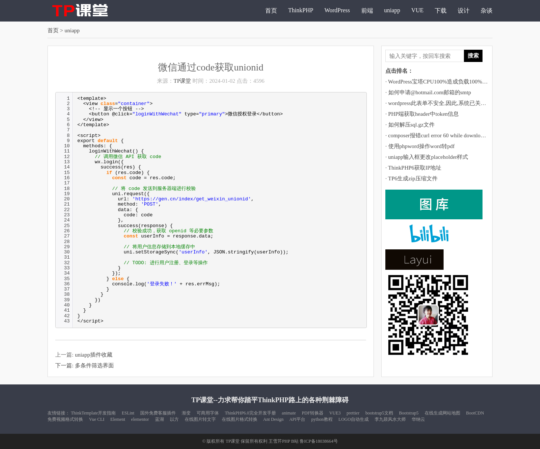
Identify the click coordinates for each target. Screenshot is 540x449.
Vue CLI (97, 419)
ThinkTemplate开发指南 (93, 413)
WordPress (337, 10)
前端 (367, 10)
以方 (174, 419)
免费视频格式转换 (65, 419)
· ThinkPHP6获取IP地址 (413, 168)
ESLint (128, 413)
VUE (417, 10)
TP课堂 (182, 81)
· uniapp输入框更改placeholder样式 (426, 157)
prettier (353, 413)
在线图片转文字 (200, 419)
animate (289, 413)
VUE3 (335, 413)
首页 (271, 10)
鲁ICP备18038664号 (319, 441)
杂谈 (487, 10)
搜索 (473, 55)
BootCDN (475, 413)
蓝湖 (159, 419)
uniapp (392, 10)
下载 (441, 10)
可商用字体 (208, 413)
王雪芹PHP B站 (284, 441)
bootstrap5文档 (379, 413)
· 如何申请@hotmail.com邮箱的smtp (428, 92)
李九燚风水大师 (390, 419)
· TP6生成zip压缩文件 (411, 178)
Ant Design (273, 419)
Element (118, 419)
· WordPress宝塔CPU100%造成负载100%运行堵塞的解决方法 (458, 82)
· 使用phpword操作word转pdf (420, 146)
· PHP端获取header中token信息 (422, 114)
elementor (140, 419)
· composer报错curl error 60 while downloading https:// (447, 135)
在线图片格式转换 (239, 419)
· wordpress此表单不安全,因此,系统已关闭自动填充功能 (452, 103)
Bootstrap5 (409, 413)
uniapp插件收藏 (93, 355)
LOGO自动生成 (354, 419)
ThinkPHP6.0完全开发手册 (250, 413)
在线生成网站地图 (442, 413)
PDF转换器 (312, 413)
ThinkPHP (300, 10)
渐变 (186, 413)
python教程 (321, 419)
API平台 (297, 419)
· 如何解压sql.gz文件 (410, 125)
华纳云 (418, 419)
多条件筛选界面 (94, 365)
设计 (464, 10)
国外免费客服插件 (158, 413)
